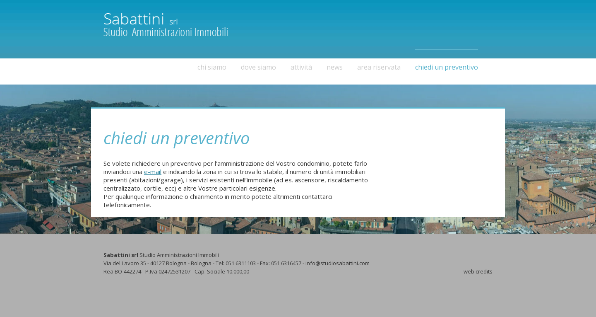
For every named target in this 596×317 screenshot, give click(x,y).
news (335, 67)
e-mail (152, 171)
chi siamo (211, 67)
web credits (478, 271)
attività (301, 67)
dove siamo (258, 67)
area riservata (379, 67)
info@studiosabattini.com (337, 263)
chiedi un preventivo (446, 67)
